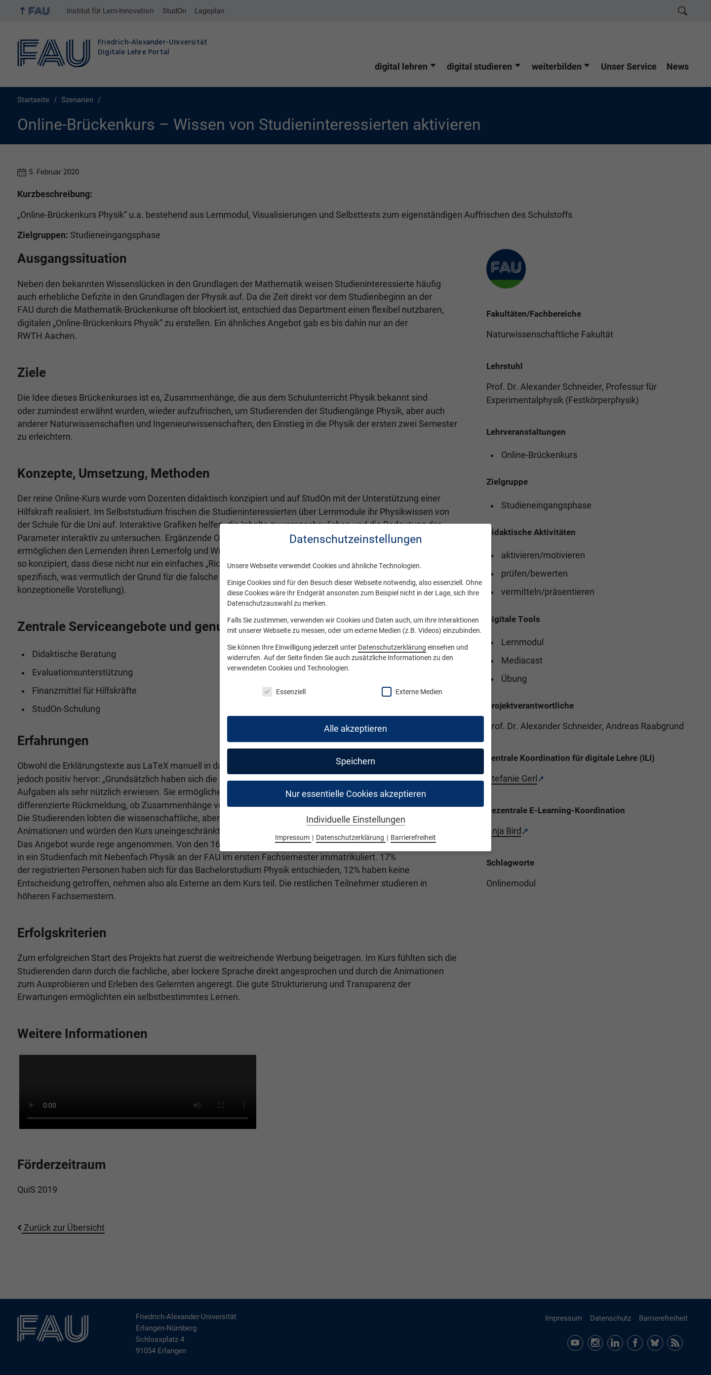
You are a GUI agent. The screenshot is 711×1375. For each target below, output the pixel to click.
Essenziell (284, 692)
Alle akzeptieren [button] (355, 729)
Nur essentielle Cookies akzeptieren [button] (355, 794)
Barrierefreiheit (413, 837)
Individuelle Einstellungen (355, 820)
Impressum (293, 837)
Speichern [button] (355, 761)
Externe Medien (412, 692)
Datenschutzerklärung (392, 647)
